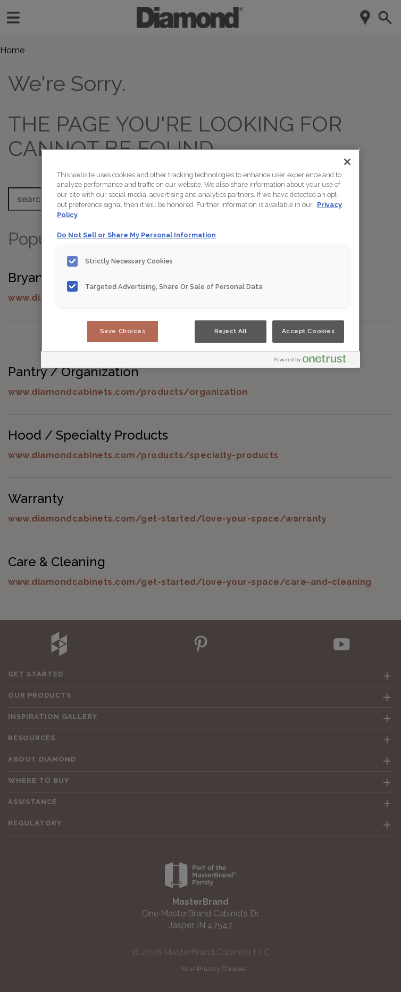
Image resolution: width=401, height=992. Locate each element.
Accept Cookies (308, 331)
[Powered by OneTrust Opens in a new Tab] (314, 361)
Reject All (230, 331)
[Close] (347, 161)
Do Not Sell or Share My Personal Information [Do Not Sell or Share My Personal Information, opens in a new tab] (136, 235)
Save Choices (123, 331)
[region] (200, 258)
